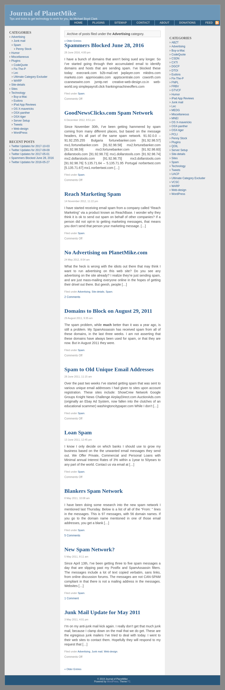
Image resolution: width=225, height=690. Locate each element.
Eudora (18, 100)
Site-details (98, 291)
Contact (143, 22)
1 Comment (71, 598)
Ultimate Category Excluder (30, 76)
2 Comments (72, 297)
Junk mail (97, 651)
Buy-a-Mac (20, 96)
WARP (18, 80)
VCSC (175, 182)
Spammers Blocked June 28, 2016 (104, 45)
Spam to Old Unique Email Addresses (109, 369)
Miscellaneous (20, 56)
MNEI (175, 118)
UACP (175, 174)
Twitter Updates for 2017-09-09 (30, 150)
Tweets (18, 124)
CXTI (175, 62)
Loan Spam (78, 432)
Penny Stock (23, 49)
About (164, 22)
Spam (81, 93)
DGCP (176, 66)
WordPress (20, 132)
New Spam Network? (89, 549)
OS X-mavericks (24, 108)
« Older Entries (72, 40)
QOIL (175, 146)
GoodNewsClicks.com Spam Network (108, 113)
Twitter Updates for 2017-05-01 (30, 154)
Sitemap (120, 22)
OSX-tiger (20, 116)
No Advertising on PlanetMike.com (105, 252)
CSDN (175, 58)
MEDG (176, 110)
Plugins (98, 22)
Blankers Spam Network (93, 491)
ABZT (175, 42)
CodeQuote (21, 65)
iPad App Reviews (25, 104)
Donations (187, 22)
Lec (16, 72)
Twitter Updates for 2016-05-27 (30, 162)
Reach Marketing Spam (92, 194)
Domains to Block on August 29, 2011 (108, 311)
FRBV (175, 86)
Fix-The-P (20, 69)
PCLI (175, 134)
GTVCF (176, 90)
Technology (18, 92)
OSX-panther (22, 112)
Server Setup (22, 120)
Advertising (84, 291)
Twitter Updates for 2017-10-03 (30, 146)
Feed (209, 22)
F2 (129, 681)
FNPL (175, 82)
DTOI (175, 70)
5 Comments (72, 535)
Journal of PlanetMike (42, 13)
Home (78, 22)
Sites (14, 88)
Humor (15, 53)
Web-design (111, 651)
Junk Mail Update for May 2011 (102, 612)
